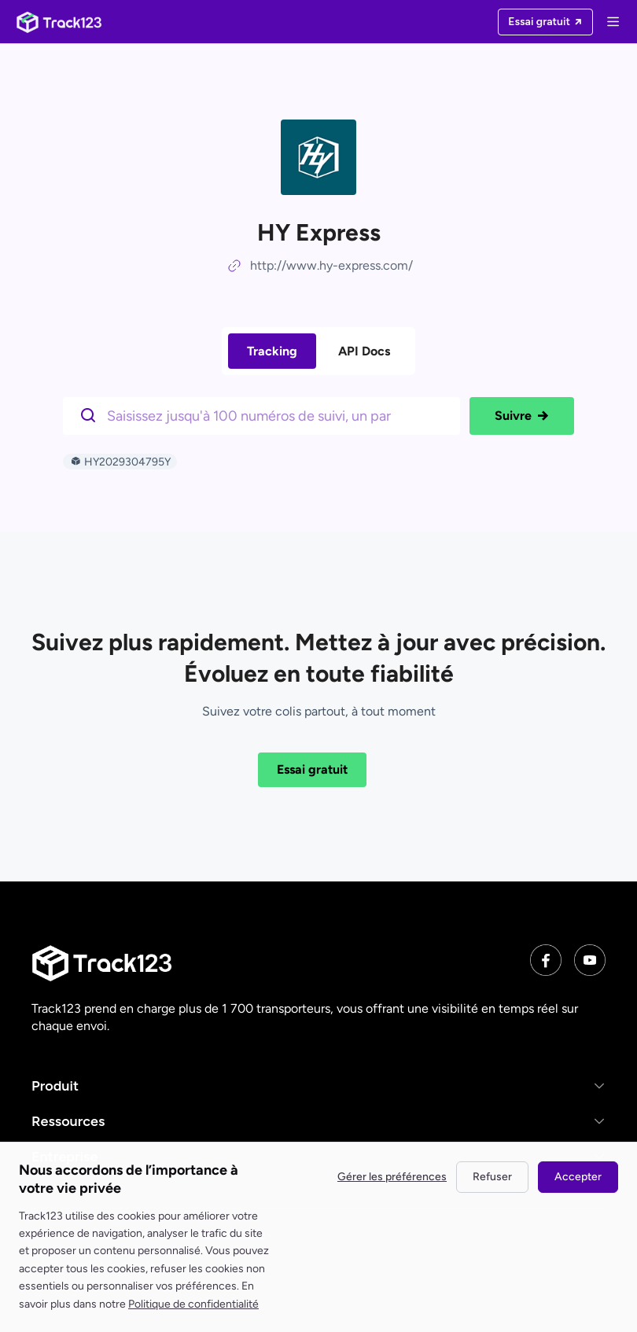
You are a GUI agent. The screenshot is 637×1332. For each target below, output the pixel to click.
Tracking (272, 351)
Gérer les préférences (392, 1176)
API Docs (364, 351)
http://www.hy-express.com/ (331, 265)
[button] (318, 1086)
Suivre (522, 416)
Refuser (492, 1176)
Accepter (578, 1176)
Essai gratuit (312, 769)
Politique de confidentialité (193, 1304)
